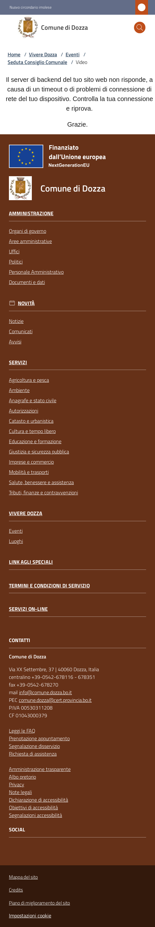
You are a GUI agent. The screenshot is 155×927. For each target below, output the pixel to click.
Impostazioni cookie (30, 915)
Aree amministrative (30, 241)
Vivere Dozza (43, 54)
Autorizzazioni (23, 410)
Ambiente (19, 390)
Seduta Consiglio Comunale (37, 62)
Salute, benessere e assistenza (41, 482)
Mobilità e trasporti (29, 472)
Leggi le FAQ (22, 731)
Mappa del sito (23, 877)
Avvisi (15, 341)
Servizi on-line (28, 609)
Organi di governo (27, 231)
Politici (16, 261)
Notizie (16, 321)
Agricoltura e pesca (29, 380)
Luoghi (16, 541)
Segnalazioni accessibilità (35, 815)
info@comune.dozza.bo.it (45, 692)
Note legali (20, 792)
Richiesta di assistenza (33, 754)
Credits (16, 889)
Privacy (16, 784)
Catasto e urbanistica (31, 421)
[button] (139, 27)
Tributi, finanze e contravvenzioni (43, 492)
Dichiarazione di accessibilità (38, 800)
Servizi (18, 362)
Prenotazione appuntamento (39, 738)
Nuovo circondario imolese (31, 7)
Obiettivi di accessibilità (33, 807)
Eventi (73, 54)
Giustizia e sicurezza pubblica (39, 451)
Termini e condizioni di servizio (49, 586)
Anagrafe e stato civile (32, 400)
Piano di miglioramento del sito (39, 903)
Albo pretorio (22, 777)
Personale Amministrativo (36, 272)
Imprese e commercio (31, 462)
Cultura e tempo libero (32, 431)
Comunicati (20, 331)
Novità (26, 303)
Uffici (14, 251)
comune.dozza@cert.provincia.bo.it (55, 700)
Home (14, 54)
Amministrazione (31, 213)
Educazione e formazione (35, 441)
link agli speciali (31, 562)
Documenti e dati (27, 282)
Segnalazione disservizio (34, 746)
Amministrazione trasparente (40, 769)
